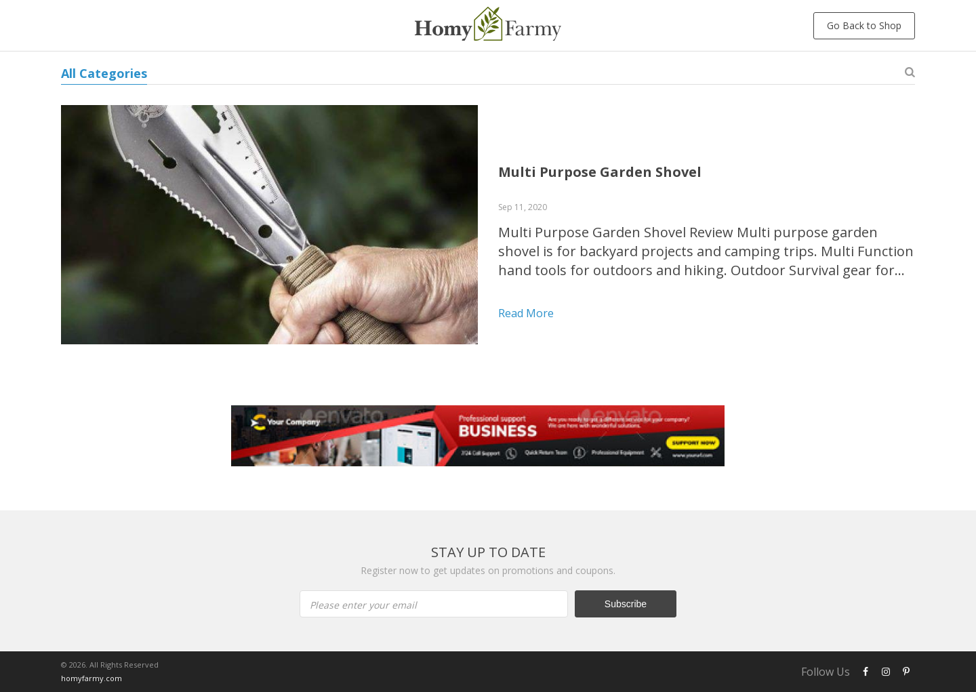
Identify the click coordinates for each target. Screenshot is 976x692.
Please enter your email (363, 604)
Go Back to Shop (864, 25)
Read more (526, 313)
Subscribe (626, 603)
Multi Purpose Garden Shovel (600, 172)
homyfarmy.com (91, 678)
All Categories (104, 73)
